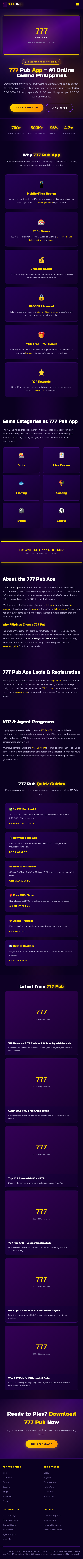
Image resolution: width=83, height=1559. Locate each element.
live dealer (67, 237)
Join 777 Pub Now (27, 107)
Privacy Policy (50, 1520)
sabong (39, 240)
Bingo (5, 1491)
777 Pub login (48, 688)
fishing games (60, 609)
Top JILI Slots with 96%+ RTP (26, 1178)
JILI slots (50, 605)
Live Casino (7, 1477)
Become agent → (18, 931)
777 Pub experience (43, 202)
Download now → (19, 852)
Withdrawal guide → (20, 881)
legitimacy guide (10, 646)
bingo (50, 240)
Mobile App (49, 1487)
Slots (59, 237)
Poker (5, 1501)
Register (47, 1477)
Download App (59, 107)
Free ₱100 (48, 1491)
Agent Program (9, 1534)
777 (13, 4)
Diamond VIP (38, 390)
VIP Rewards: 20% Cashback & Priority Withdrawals (39, 1043)
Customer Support (52, 1515)
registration (22, 692)
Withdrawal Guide (10, 1520)
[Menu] (77, 4)
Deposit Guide (9, 1525)
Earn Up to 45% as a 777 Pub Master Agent (34, 1310)
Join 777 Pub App (41, 1444)
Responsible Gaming (53, 1529)
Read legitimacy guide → (23, 823)
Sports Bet (7, 1496)
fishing (32, 240)
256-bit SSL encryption (47, 312)
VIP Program (8, 1529)
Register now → (18, 960)
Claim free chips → (19, 906)
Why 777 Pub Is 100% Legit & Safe (29, 1378)
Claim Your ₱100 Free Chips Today (28, 1110)
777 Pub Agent (39, 747)
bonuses (29, 353)
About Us (7, 1539)
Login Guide (56, 680)
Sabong (6, 1487)
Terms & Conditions (52, 1525)
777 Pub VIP (46, 730)
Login (46, 1473)
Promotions (49, 1496)
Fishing (6, 1482)
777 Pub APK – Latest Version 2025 (29, 1243)
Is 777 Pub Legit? (10, 1515)
